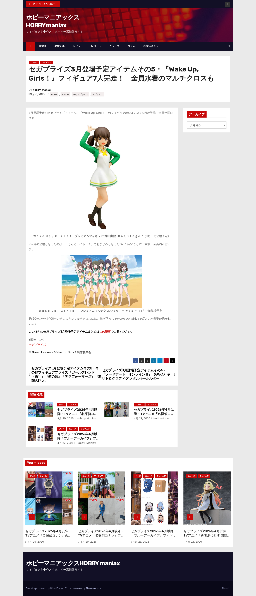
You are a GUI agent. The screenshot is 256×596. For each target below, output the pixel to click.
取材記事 (59, 46)
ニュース (114, 46)
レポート (96, 46)
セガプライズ (37, 345)
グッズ (61, 404)
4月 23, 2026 (65, 443)
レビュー (78, 46)
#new (54, 94)
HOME (43, 46)
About (225, 588)
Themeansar (93, 588)
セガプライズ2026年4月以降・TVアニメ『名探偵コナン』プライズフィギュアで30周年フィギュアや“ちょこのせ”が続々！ (101, 537)
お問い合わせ (151, 46)
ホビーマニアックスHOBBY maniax (73, 563)
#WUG (65, 94)
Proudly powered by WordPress (45, 588)
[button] (229, 46)
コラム (131, 46)
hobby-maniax (42, 89)
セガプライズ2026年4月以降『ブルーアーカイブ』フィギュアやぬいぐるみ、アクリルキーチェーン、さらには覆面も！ (153, 537)
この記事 (105, 332)
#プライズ (97, 94)
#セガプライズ (80, 94)
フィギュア (46, 62)
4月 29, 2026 (65, 418)
